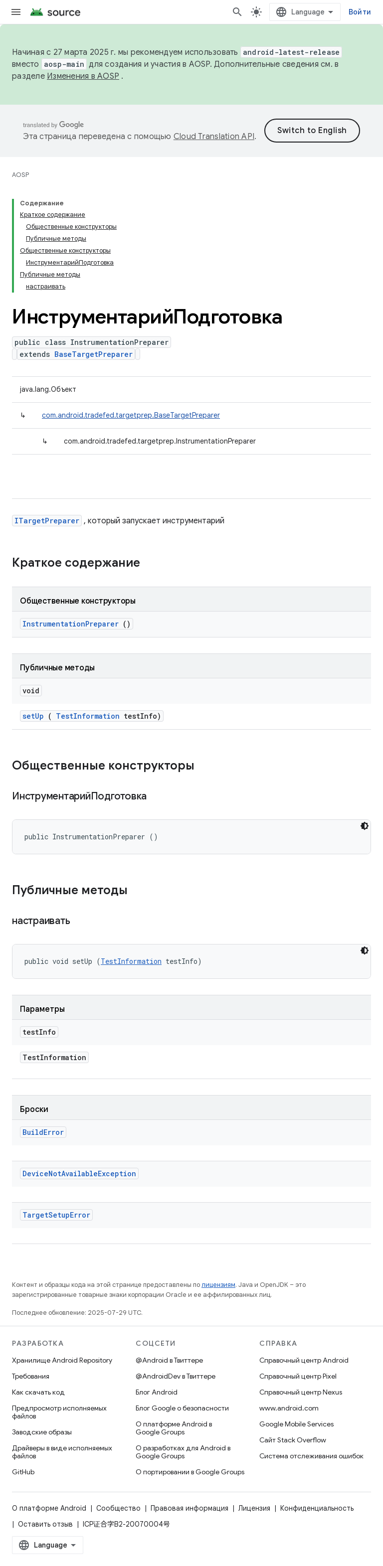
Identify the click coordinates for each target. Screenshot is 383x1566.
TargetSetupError (56, 1215)
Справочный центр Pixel (298, 1376)
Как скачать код (38, 1392)
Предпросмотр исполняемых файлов (59, 1412)
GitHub (23, 1471)
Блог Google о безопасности (182, 1408)
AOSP (20, 174)
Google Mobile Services (296, 1423)
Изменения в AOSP (83, 76)
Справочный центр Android (304, 1360)
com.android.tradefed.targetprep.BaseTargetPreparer (131, 415)
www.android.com (289, 1408)
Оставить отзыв (45, 1524)
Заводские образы (42, 1431)
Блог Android (157, 1392)
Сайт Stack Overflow (292, 1439)
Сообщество (118, 1508)
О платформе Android (49, 1508)
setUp (33, 716)
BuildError (43, 1132)
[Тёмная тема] (365, 826)
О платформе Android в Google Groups (174, 1427)
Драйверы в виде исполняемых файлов (62, 1451)
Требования (30, 1376)
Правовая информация (189, 1508)
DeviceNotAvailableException (79, 1173)
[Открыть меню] (16, 12)
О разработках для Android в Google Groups (183, 1451)
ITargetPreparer (46, 520)
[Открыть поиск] (237, 12)
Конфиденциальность (317, 1508)
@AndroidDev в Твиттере (175, 1376)
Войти (360, 11)
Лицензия (254, 1508)
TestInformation (88, 716)
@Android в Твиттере (169, 1360)
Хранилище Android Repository (62, 1360)
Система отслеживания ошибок (311, 1455)
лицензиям (218, 1284)
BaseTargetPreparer (93, 354)
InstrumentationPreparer (70, 623)
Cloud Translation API (214, 137)
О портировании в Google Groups (190, 1471)
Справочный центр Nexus (300, 1392)
